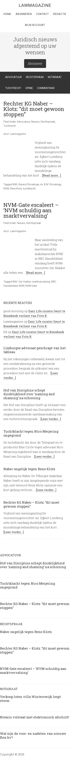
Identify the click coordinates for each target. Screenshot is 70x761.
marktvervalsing (41, 281)
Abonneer (35, 63)
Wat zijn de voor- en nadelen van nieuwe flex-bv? (33, 735)
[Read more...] (51, 175)
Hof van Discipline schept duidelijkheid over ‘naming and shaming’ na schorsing (29, 394)
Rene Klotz (16, 188)
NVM (6, 188)
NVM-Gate (31, 285)
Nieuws (35, 121)
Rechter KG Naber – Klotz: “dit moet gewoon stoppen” (33, 109)
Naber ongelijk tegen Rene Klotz (29, 469)
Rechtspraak (48, 121)
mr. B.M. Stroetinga (50, 184)
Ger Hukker (25, 281)
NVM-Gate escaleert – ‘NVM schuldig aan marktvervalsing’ (31, 210)
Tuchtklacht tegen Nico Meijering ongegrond (30, 433)
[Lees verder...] (50, 419)
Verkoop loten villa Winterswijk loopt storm (30, 698)
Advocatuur (23, 121)
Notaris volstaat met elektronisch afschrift (34, 717)
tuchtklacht (29, 188)
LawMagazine (35, 5)
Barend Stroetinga (29, 184)
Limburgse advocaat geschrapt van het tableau (34, 350)
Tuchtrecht (9, 125)
